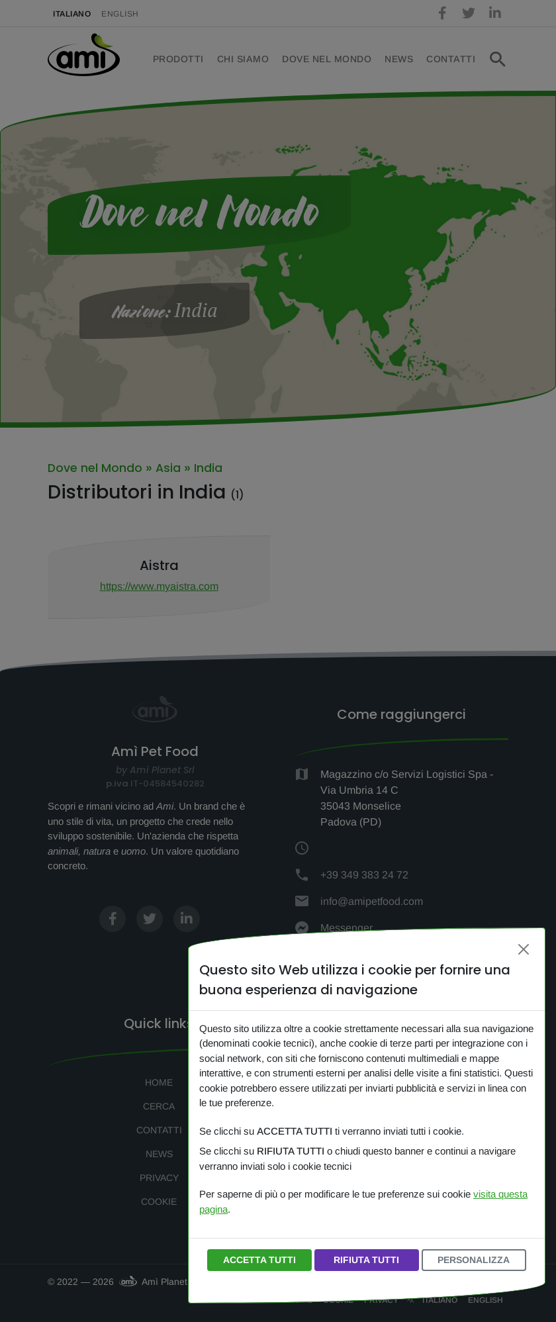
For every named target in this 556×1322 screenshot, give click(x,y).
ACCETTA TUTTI (259, 1259)
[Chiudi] (523, 949)
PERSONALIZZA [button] (474, 1259)
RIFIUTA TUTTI (366, 1259)
